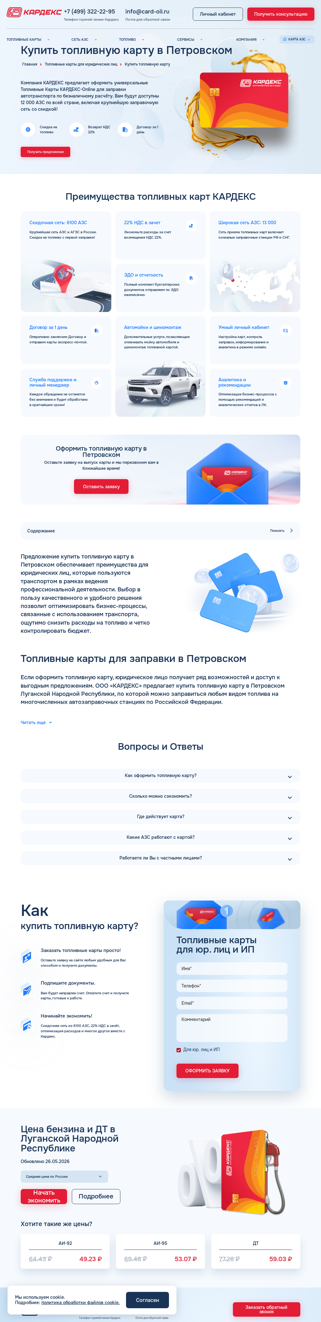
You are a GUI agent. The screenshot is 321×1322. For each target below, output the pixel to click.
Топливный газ (146, 1267)
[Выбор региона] (64, 1086)
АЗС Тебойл (95, 1274)
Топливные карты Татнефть (42, 1274)
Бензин (140, 1254)
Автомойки (205, 1280)
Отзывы (277, 1261)
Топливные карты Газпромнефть (46, 1267)
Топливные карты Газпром (41, 1280)
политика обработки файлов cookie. (80, 1302)
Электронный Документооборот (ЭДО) (226, 1248)
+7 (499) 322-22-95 (108, 9)
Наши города (145, 1280)
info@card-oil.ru (152, 9)
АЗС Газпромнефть (100, 1261)
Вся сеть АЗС (96, 1248)
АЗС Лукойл (95, 1254)
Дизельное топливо (150, 1261)
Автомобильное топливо (154, 1248)
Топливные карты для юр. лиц (44, 1248)
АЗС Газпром (96, 1280)
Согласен (147, 1300)
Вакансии (278, 1254)
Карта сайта (281, 1267)
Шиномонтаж (207, 1293)
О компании (280, 1248)
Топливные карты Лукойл (40, 1261)
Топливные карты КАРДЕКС (42, 1254)
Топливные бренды (150, 1274)
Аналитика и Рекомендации (218, 1254)
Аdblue (202, 1286)
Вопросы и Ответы (285, 1274)
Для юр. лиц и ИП (201, 963)
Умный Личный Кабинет (215, 1261)
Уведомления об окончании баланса (225, 1267)
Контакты (278, 1280)
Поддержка (206, 1274)
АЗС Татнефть (96, 1267)
